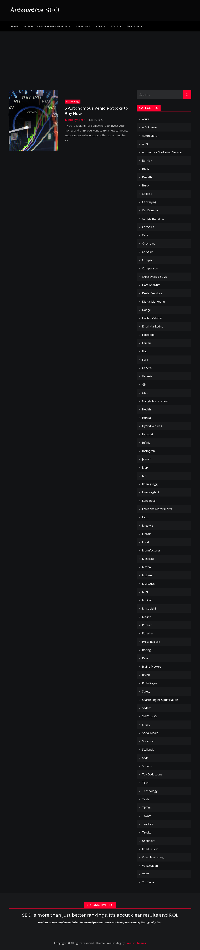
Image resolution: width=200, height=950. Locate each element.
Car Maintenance (153, 219)
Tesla (145, 799)
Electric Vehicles (152, 318)
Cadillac (147, 194)
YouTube (148, 882)
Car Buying (83, 26)
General (147, 368)
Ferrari (146, 343)
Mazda (146, 567)
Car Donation (151, 210)
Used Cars (148, 841)
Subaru (147, 766)
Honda (146, 418)
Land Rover (149, 501)
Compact (147, 260)
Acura (146, 119)
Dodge (146, 310)
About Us (133, 26)
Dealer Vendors (152, 293)
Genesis (147, 376)
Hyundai (147, 434)
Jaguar (146, 459)
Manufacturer (151, 550)
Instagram (149, 451)
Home (14, 26)
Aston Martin (150, 136)
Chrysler (147, 252)
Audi (145, 144)
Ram (145, 658)
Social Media (150, 733)
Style (114, 26)
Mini (145, 592)
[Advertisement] (100, 57)
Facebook (148, 335)
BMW (145, 169)
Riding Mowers (151, 666)
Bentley (147, 160)
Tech (145, 783)
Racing (146, 650)
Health (146, 409)
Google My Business (155, 401)
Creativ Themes (135, 943)
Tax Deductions (152, 774)
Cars (99, 26)
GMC (145, 393)
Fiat (144, 351)
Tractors (147, 824)
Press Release (151, 642)
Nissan (146, 617)
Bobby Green (76, 120)
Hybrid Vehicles (152, 426)
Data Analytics (151, 285)
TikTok (146, 807)
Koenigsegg (150, 484)
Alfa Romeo (149, 127)
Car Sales (148, 227)
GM (144, 384)
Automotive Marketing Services (45, 26)
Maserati (148, 559)
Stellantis (148, 749)
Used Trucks (150, 849)
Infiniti (146, 442)
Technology (72, 101)
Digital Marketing (153, 301)
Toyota (146, 816)
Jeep (145, 467)
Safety (146, 691)
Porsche (147, 633)
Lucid (145, 542)
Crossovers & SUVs (154, 277)
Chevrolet (148, 243)
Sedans (146, 708)
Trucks (146, 832)
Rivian (146, 675)
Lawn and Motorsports (157, 509)
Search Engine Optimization (160, 700)
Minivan (147, 600)
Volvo (145, 874)
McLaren (147, 575)
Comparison (150, 268)
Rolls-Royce (149, 683)
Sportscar (148, 741)
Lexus (146, 517)
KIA (144, 476)
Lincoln (146, 534)
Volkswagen (150, 866)
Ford (145, 360)
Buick (145, 185)
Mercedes (148, 584)
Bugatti (147, 177)
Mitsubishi (149, 608)
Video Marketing (153, 857)
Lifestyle (147, 525)
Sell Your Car (150, 716)
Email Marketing (152, 326)
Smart (146, 725)
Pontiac (147, 625)
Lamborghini (150, 492)
